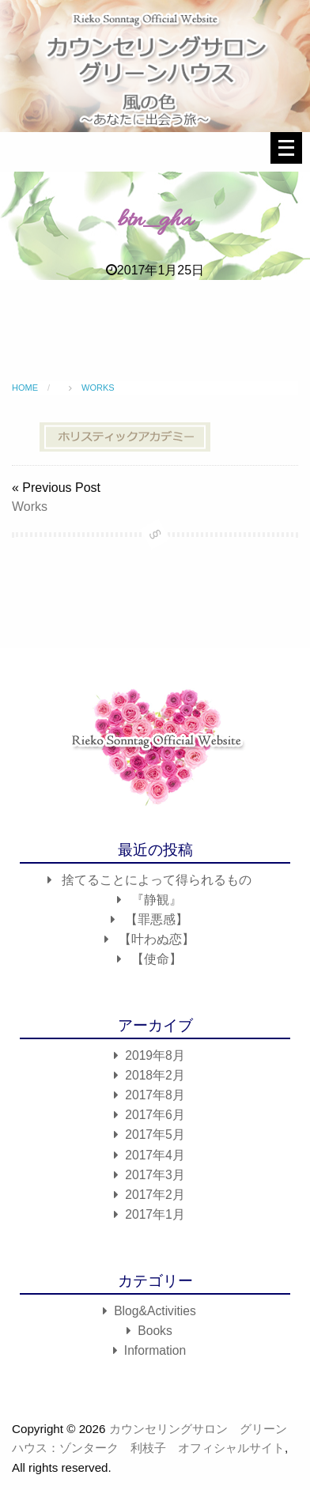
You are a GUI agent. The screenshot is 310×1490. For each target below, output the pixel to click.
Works (29, 506)
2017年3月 (155, 1175)
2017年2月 (155, 1194)
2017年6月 (155, 1114)
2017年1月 (155, 1214)
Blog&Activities (155, 1311)
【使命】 (156, 959)
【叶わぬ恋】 (157, 939)
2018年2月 (155, 1075)
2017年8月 (155, 1095)
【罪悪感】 (156, 919)
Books (155, 1330)
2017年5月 (155, 1134)
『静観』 (156, 899)
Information (155, 1350)
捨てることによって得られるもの (156, 880)
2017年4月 (155, 1155)
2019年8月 (155, 1055)
